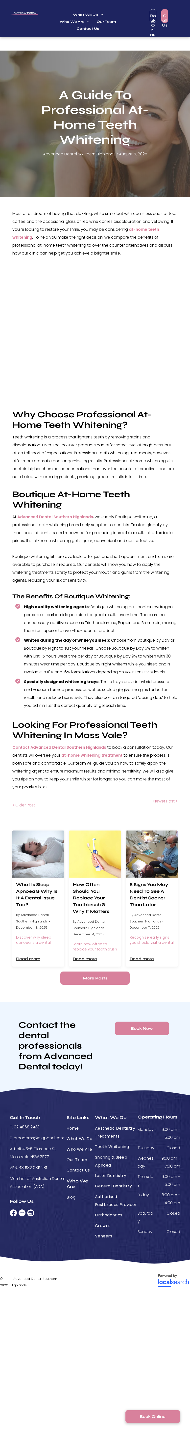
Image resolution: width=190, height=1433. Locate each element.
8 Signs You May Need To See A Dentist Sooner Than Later (149, 894)
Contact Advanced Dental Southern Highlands (59, 747)
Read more (28, 958)
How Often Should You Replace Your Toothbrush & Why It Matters (91, 898)
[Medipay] (95, 1281)
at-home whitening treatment (91, 755)
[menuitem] (88, 14)
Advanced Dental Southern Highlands (55, 517)
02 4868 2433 (27, 1127)
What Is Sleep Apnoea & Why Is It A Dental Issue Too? (36, 894)
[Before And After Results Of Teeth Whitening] (95, 333)
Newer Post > (165, 801)
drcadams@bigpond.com (39, 1138)
